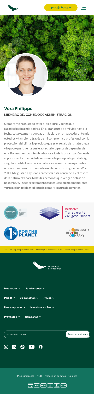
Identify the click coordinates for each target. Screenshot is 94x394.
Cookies (72, 375)
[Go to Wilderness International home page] (25, 8)
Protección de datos (55, 375)
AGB (39, 375)
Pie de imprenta (25, 375)
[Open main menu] (83, 7)
